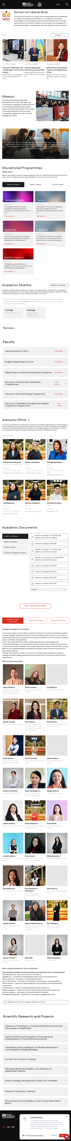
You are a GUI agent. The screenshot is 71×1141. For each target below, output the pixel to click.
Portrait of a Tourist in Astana (35, 1059)
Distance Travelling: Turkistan (35, 1091)
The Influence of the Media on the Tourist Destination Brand (35, 1102)
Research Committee (58, 620)
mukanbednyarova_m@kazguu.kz (13, 473)
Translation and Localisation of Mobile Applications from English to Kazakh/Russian (35, 1048)
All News (59, 35)
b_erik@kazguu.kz (52, 511)
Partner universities (59, 285)
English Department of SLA (35, 362)
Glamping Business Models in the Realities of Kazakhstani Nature (35, 1070)
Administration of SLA (35, 351)
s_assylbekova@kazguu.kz (33, 511)
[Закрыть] (67, 1116)
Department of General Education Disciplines (35, 373)
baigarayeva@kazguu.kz (10, 513)
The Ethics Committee (35, 620)
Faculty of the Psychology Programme (35, 394)
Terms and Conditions (36, 1135)
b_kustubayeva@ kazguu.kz (33, 473)
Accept (63, 1135)
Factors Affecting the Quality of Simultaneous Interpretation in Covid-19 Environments (35, 1038)
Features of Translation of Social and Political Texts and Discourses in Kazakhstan (35, 1027)
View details (9, 216)
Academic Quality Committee (13, 620)
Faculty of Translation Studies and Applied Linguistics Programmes (35, 405)
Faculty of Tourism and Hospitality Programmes (35, 383)
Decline (54, 1135)
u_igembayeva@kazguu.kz (55, 475)
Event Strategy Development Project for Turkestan (35, 1081)
